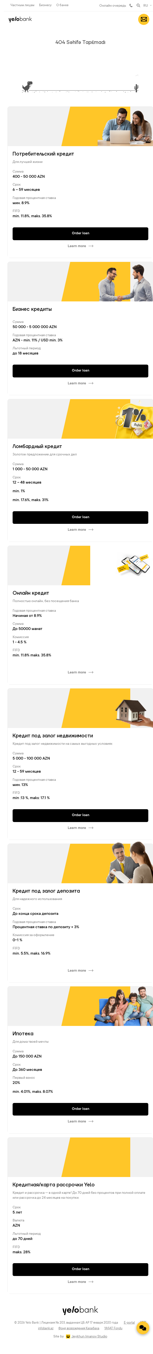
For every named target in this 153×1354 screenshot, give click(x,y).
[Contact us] (142, 1327)
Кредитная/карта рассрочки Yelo (54, 1185)
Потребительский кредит (43, 154)
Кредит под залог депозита (46, 891)
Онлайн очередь (112, 6)
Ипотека (23, 1034)
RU (145, 6)
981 (131, 5)
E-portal (129, 1323)
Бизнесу (45, 5)
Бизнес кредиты (32, 309)
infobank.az (45, 1328)
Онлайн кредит (31, 593)
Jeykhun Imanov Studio (89, 1337)
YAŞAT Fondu (113, 1328)
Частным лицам (22, 5)
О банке (62, 5)
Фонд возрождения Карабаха (78, 1328)
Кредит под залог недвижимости (53, 736)
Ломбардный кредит (37, 446)
